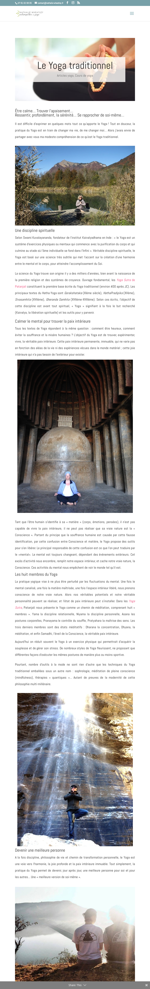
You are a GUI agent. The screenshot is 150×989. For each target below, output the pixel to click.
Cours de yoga (84, 75)
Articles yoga (65, 75)
